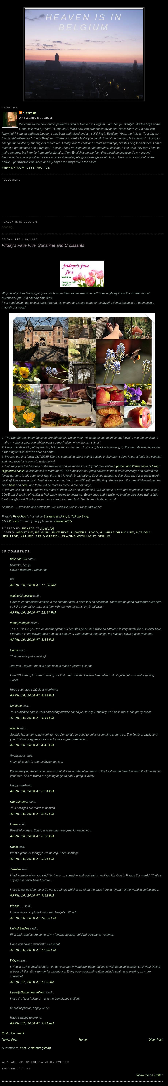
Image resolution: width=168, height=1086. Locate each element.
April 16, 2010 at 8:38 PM (32, 836)
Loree (14, 824)
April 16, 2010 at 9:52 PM (32, 895)
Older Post (155, 1039)
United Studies (19, 928)
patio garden (48, 536)
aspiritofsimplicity (21, 595)
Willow (14, 960)
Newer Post (9, 1039)
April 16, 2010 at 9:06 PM (32, 858)
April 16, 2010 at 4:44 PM (32, 695)
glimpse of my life (117, 532)
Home (83, 1039)
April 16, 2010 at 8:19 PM (32, 813)
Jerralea (15, 869)
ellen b (14, 728)
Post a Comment (13, 1033)
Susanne (16, 705)
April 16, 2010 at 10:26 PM (33, 918)
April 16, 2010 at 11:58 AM (33, 585)
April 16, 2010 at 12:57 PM (33, 612)
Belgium (42, 532)
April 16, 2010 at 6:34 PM (32, 791)
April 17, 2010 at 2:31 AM (32, 1023)
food (93, 532)
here (12, 485)
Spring (104, 536)
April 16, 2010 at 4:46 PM (32, 745)
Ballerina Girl (18, 558)
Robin (14, 846)
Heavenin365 (63, 521)
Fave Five (19, 516)
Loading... (8, 227)
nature (27, 536)
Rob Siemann (19, 801)
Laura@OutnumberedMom (27, 992)
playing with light (79, 536)
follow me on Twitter (149, 1075)
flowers (79, 532)
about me (24, 532)
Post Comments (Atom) (35, 1048)
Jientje (29, 113)
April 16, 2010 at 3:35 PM (32, 639)
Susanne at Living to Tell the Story (65, 516)
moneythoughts (20, 622)
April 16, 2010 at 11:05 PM (33, 950)
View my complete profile (26, 167)
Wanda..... (17, 906)
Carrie (14, 650)
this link (14, 521)
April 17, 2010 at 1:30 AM (32, 982)
